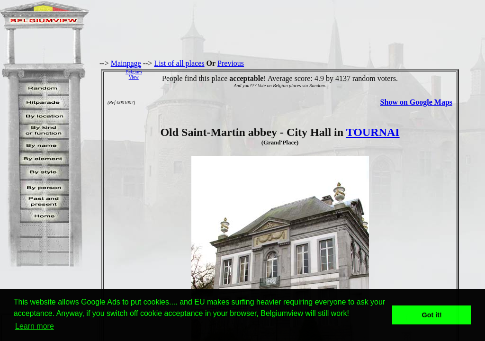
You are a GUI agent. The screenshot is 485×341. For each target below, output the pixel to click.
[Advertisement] (316, 71)
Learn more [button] (34, 326)
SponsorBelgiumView (134, 72)
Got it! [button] (432, 315)
